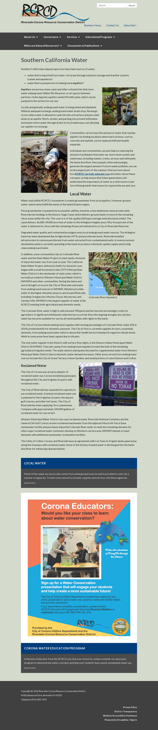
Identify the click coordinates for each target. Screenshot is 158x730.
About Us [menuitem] (29, 36)
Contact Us (112, 25)
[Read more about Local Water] (79, 473)
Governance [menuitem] (51, 36)
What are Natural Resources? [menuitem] (41, 45)
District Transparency (125, 711)
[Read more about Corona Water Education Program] (79, 583)
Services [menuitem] (72, 36)
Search (132, 5)
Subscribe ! (130, 25)
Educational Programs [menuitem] (99, 36)
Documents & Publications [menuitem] (83, 45)
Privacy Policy (130, 707)
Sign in (133, 720)
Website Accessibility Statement (120, 715)
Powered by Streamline (116, 720)
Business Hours (92, 25)
